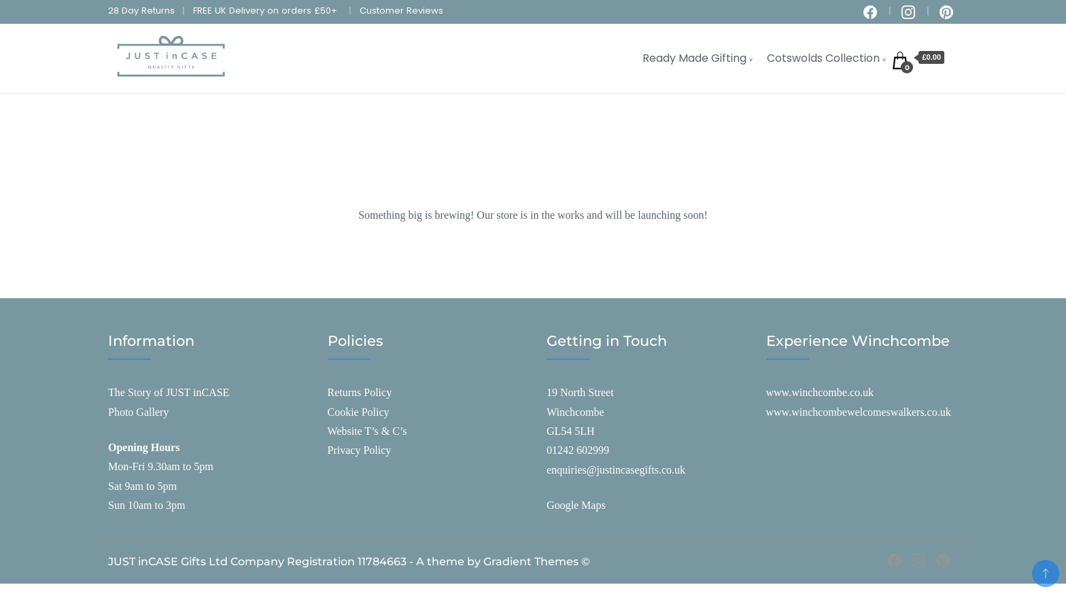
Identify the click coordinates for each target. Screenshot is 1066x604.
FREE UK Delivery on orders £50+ (265, 10)
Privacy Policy (360, 450)
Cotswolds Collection (823, 58)
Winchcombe (575, 412)
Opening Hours (143, 447)
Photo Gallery (138, 412)
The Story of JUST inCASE (168, 392)
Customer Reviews (401, 10)
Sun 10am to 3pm (146, 505)
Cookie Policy (359, 412)
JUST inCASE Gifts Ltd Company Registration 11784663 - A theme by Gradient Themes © (349, 561)
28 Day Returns (141, 10)
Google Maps (576, 505)
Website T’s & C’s (367, 431)
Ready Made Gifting (694, 58)
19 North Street (580, 392)
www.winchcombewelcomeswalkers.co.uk (858, 412)
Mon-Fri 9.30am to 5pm (160, 466)
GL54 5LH (571, 431)
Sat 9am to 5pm (142, 486)
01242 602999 (578, 450)
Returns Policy (360, 392)
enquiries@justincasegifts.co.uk (616, 470)
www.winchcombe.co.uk (820, 392)
